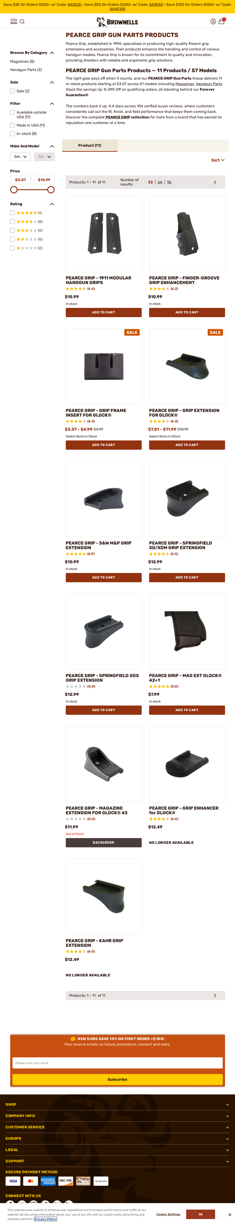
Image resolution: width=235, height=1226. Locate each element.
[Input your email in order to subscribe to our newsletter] (118, 1062)
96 (169, 182)
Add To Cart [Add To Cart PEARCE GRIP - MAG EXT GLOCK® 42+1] (187, 710)
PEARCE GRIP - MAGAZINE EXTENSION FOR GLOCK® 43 (98, 810)
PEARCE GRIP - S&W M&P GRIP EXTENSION (100, 545)
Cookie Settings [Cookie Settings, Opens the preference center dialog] (168, 1214)
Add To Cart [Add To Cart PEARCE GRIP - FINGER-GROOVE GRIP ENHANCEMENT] (187, 312)
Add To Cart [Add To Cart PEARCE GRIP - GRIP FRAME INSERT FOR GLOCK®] (103, 445)
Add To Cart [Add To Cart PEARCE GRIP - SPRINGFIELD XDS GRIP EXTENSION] (103, 710)
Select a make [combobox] (18, 157)
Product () (89, 145)
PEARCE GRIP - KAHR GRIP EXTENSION (96, 943)
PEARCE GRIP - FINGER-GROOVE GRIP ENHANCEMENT (186, 280)
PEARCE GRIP (118, 117)
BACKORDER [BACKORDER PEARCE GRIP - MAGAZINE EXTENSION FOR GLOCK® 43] (103, 843)
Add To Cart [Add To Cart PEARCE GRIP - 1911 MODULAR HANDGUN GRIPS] (103, 312)
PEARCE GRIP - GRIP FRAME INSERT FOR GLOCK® (97, 413)
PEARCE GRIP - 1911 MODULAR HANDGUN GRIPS (100, 280)
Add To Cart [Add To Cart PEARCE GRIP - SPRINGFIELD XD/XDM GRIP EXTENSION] (187, 577)
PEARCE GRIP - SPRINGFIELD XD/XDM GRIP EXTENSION (182, 545)
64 (160, 182)
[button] (14, 21)
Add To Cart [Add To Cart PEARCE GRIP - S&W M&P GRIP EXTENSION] (103, 577)
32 (150, 182)
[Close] (230, 1215)
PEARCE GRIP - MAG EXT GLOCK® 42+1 (187, 678)
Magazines (184, 84)
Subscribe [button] (118, 1079)
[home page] (117, 22)
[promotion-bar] (117, 6)
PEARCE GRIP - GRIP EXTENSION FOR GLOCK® (186, 413)
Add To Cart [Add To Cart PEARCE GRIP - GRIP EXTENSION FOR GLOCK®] (187, 445)
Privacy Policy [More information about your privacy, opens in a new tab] (45, 1219)
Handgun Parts (209, 84)
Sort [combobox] (215, 160)
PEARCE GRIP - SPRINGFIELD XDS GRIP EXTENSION (99, 678)
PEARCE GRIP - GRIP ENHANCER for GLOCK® (185, 810)
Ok (201, 1214)
